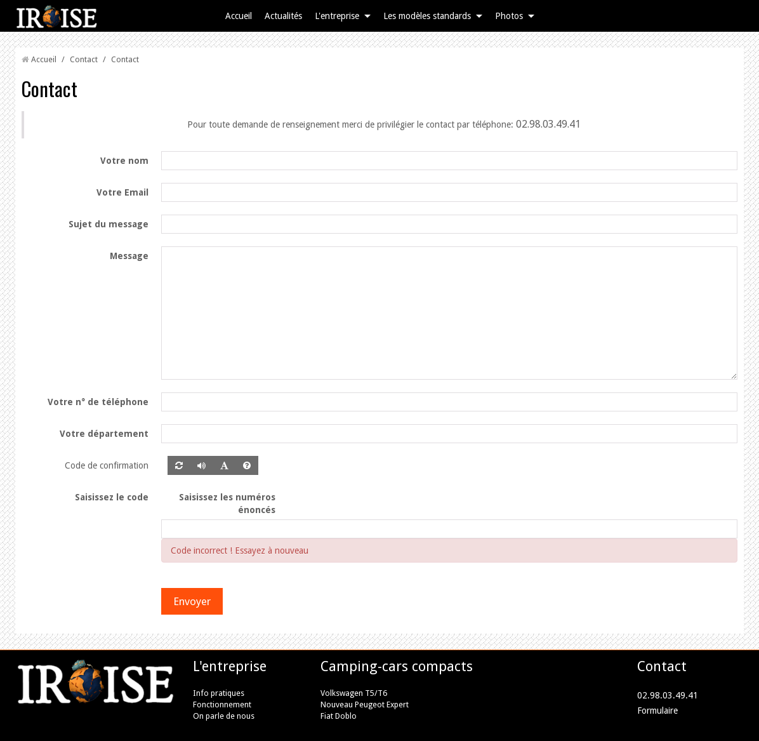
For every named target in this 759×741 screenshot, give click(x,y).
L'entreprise (337, 16)
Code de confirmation (106, 465)
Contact (84, 59)
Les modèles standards (427, 16)
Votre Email (122, 192)
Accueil (238, 16)
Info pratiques (218, 693)
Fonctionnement (222, 704)
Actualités (283, 16)
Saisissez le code (111, 497)
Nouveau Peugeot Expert (364, 704)
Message (129, 256)
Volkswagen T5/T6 (353, 693)
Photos (509, 16)
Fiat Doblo (338, 716)
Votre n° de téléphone (98, 402)
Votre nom (124, 161)
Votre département (104, 434)
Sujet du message (108, 224)
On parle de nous (223, 716)
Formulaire (657, 710)
